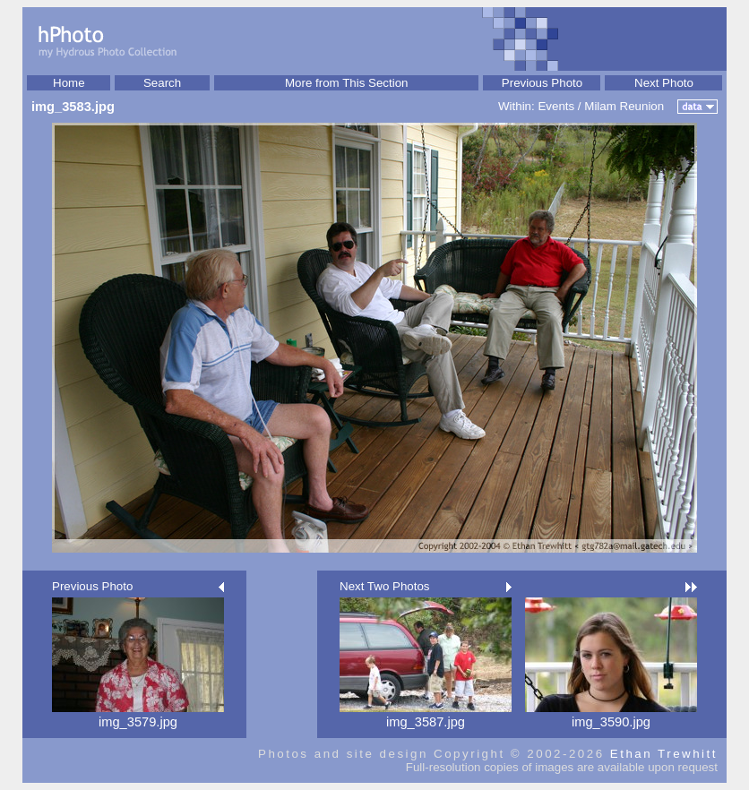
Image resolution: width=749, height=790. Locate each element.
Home (69, 83)
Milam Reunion (624, 106)
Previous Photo (542, 83)
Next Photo (663, 83)
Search (162, 83)
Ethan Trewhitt (664, 753)
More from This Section (347, 83)
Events (556, 106)
